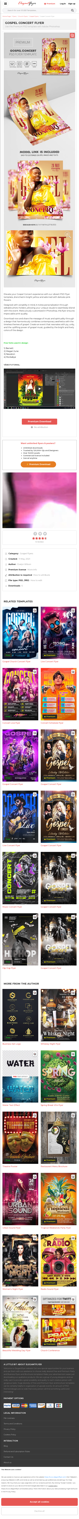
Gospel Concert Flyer (12, 784)
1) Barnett (8, 348)
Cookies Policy (10, 1435)
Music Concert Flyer (12, 907)
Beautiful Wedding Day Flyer (16, 1350)
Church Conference (50, 1350)
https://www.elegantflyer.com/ (55, 1477)
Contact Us (8, 1457)
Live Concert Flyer (49, 661)
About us (7, 1462)
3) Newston (9, 354)
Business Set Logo (11, 1044)
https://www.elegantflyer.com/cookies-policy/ (17, 1489)
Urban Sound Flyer (11, 1228)
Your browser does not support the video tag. (39, 500)
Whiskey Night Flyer (50, 1044)
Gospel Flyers (26, 553)
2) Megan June (11, 351)
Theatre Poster (9, 1166)
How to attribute (41, 575)
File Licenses (9, 1418)
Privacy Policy (9, 1429)
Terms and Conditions (13, 1424)
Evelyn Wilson (24, 564)
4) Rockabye (10, 357)
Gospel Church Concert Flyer (16, 661)
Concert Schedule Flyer (52, 723)
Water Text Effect (11, 1105)
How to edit (36, 580)
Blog (6, 1446)
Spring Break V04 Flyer (52, 1105)
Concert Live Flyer (11, 723)
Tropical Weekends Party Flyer (56, 1228)
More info (32, 569)
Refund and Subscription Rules (17, 1451)
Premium (49, 4)
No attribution (39, 427)
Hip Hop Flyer (9, 968)
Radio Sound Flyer (50, 1289)
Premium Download (39, 421)
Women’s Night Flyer (12, 1289)
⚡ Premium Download (38, 464)
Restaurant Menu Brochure (54, 1166)
